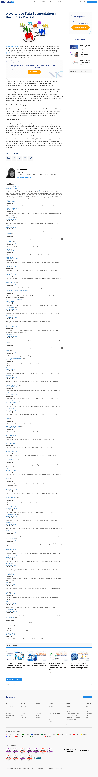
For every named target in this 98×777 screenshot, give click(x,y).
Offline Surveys (69, 711)
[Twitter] (19, 158)
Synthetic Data (69, 724)
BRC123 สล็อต (9, 625)
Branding (7, 711)
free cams (8, 375)
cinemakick (8, 434)
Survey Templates (39, 711)
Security (7, 717)
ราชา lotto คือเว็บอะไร (11, 506)
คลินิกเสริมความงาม (10, 469)
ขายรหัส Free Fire (10, 617)
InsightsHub (23, 720)
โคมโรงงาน (8, 488)
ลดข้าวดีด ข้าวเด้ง (10, 408)
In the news (88, 709)
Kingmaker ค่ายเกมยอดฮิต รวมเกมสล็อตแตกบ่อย (17, 290)
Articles (37, 708)
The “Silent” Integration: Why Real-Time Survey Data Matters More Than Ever (15, 665)
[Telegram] (30, 158)
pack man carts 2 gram (11, 497)
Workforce (23, 709)
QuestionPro (9, 53)
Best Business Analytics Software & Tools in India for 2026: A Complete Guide (80, 665)
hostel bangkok (9, 273)
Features (60, 4)
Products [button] (37, 4)
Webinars (38, 717)
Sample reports (9, 708)
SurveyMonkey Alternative (54, 717)
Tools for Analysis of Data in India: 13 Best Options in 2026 (36, 665)
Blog (37, 706)
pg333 (7, 325)
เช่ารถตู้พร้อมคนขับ (10, 538)
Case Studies (38, 713)
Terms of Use (50, 768)
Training (37, 715)
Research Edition (24, 717)
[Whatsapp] (25, 158)
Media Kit (88, 719)
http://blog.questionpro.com (41, 190)
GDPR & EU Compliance (71, 719)
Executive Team (89, 708)
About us (88, 706)
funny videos (9, 334)
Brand (87, 717)
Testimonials (88, 711)
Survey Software (24, 706)
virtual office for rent (11, 282)
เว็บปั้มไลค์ (8, 573)
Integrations (8, 713)
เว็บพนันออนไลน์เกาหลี (11, 555)
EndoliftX (8, 315)
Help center (68, 697)
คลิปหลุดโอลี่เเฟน (10, 217)
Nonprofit (51, 708)
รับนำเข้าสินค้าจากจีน (11, 459)
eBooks (37, 709)
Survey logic (8, 709)
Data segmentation (12, 46)
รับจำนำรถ (8, 233)
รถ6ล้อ (7, 418)
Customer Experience (25, 708)
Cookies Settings (59, 768)
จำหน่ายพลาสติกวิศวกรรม (12, 401)
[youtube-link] (60, 697)
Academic (51, 709)
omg (7, 342)
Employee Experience (70, 721)
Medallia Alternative (53, 721)
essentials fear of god (11, 514)
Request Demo (34, 72)
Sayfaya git (8, 548)
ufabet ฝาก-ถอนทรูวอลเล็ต (12, 385)
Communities (23, 711)
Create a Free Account (80, 27)
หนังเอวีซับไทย (9, 257)
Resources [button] (53, 4)
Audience (23, 713)
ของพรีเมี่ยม (8, 522)
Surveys (13, 9)
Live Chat (77, 697)
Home (7, 9)
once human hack (10, 307)
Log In (90, 1)
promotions (8, 450)
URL (7, 200)
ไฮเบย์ (7, 478)
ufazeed (8, 249)
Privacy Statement (41, 768)
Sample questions (9, 706)
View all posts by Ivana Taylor (25, 177)
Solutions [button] (45, 4)
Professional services (10, 715)
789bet (7, 582)
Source (7, 442)
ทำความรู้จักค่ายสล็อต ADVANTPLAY (14, 299)
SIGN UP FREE (87, 4)
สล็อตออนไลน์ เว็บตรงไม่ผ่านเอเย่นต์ (14, 358)
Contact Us (88, 720)
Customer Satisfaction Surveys (72, 713)
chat (7, 367)
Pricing (66, 4)
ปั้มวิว (7, 592)
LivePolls (22, 719)
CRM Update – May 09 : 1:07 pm (13, 186)
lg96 (7, 601)
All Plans (51, 706)
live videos (8, 393)
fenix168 (8, 350)
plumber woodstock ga (11, 208)
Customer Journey (70, 722)
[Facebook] (14, 158)
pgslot (7, 530)
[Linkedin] (8, 158)
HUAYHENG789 (9, 633)
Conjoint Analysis (69, 708)
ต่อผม (7, 265)
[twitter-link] (54, 697)
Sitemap (33, 768)
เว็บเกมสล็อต (9, 563)
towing (7, 225)
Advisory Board (89, 713)
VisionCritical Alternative (54, 719)
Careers (87, 715)
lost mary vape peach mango (13, 426)
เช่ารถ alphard (9, 241)
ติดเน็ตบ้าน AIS (9, 609)
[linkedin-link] (57, 697)
